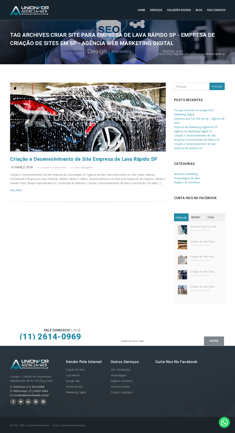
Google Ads (73, 381)
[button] (224, 422)
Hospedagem (119, 375)
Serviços (156, 10)
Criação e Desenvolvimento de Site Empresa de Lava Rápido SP (84, 159)
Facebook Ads (74, 386)
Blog (199, 10)
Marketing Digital (76, 392)
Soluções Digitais (179, 10)
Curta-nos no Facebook (195, 198)
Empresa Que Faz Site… (204, 226)
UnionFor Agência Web (53, 167)
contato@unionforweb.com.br (31, 395)
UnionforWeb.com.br (38, 425)
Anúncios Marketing (186, 174)
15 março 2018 (22, 167)
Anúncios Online (120, 386)
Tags (210, 217)
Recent (195, 217)
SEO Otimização (120, 369)
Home (141, 10)
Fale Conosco (216, 10)
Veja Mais (16, 190)
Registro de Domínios (187, 182)
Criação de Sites (75, 369)
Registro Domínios (122, 381)
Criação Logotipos (122, 392)
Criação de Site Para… (203, 241)
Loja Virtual (72, 375)
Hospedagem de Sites (187, 178)
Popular (181, 217)
